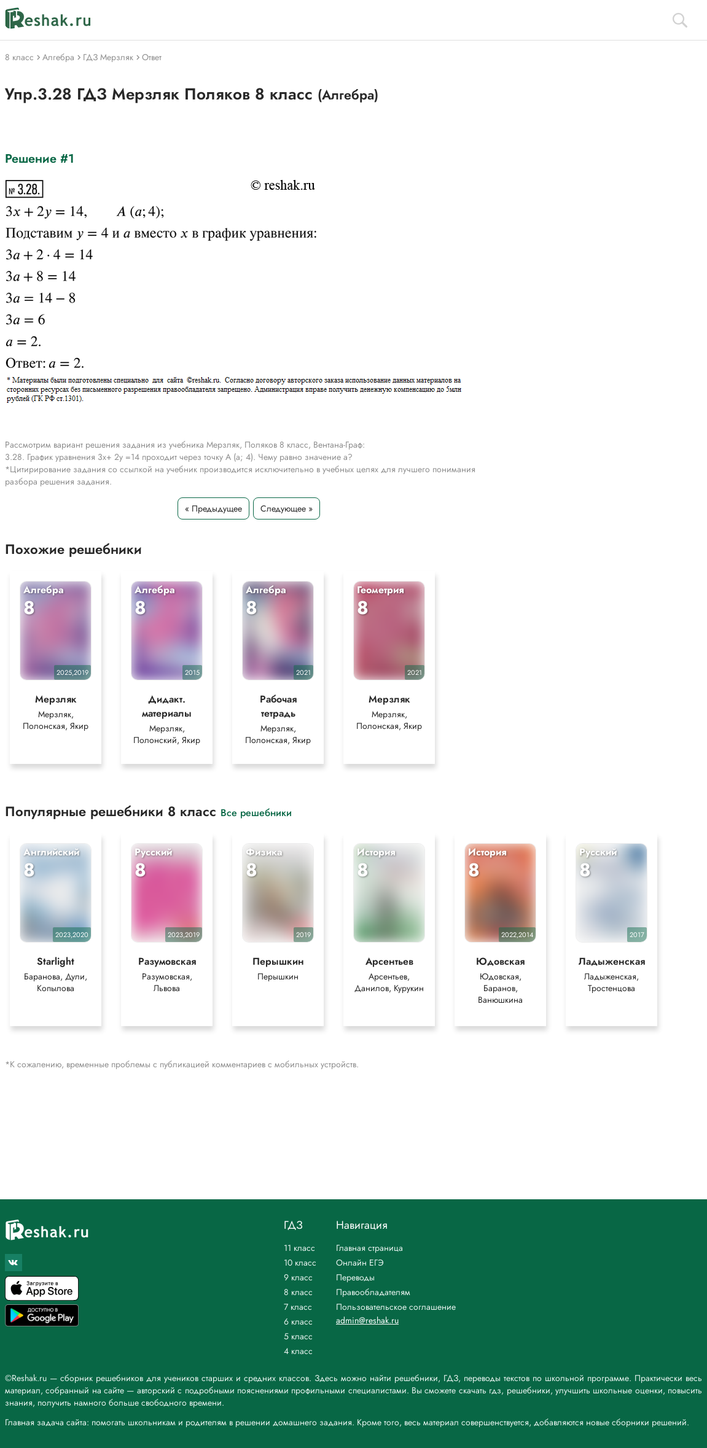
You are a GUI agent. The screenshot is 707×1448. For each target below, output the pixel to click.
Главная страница (369, 1248)
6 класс (298, 1321)
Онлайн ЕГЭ (360, 1262)
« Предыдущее (213, 508)
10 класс (300, 1262)
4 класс (298, 1351)
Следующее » (286, 508)
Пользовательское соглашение (396, 1307)
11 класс (299, 1248)
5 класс (298, 1336)
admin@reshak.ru (367, 1320)
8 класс (298, 1292)
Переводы (355, 1277)
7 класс (298, 1307)
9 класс (298, 1277)
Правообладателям (373, 1292)
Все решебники (256, 812)
